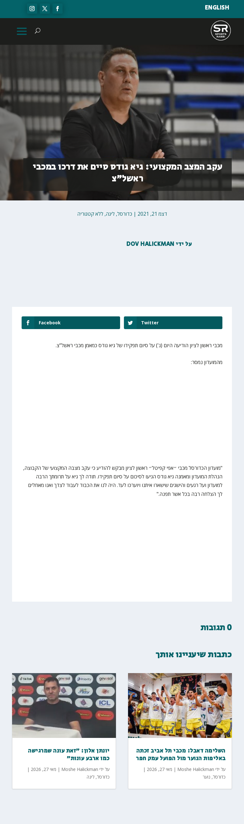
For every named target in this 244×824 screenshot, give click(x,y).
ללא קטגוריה (90, 213)
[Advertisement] (158, 419)
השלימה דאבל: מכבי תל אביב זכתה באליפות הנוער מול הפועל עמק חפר (181, 754)
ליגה (110, 213)
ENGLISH (217, 8)
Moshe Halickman (79, 769)
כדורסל (124, 213)
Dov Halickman (150, 244)
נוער (206, 777)
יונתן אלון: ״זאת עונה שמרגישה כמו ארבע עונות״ (69, 754)
